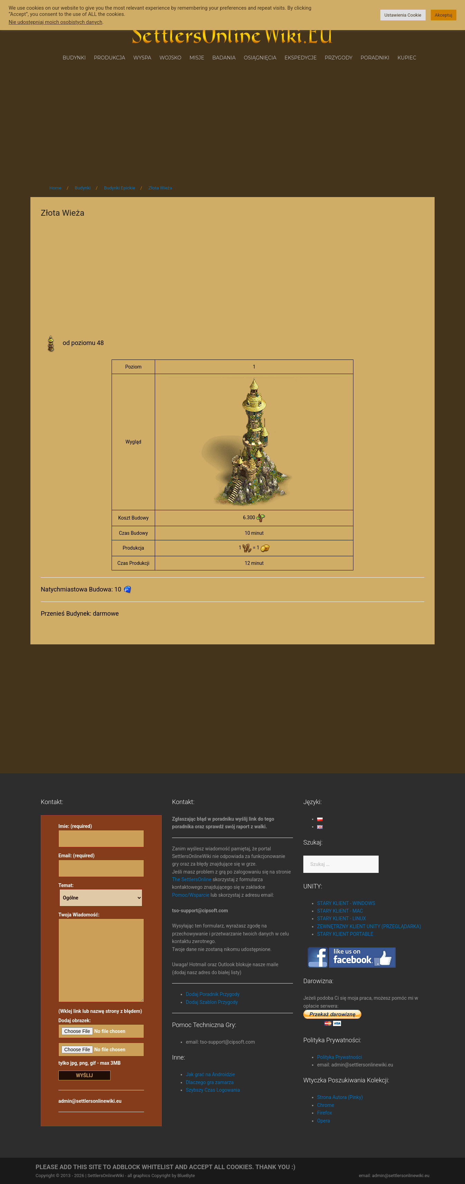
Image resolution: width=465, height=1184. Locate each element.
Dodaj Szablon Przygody (212, 1002)
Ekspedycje (301, 58)
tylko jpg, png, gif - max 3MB (101, 1054)
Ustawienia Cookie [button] (403, 15)
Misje (196, 58)
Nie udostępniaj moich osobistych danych (55, 22)
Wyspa (142, 58)
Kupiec (407, 58)
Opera (323, 1121)
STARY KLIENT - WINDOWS (346, 903)
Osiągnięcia (260, 58)
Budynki (74, 58)
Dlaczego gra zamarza (210, 1082)
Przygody (338, 58)
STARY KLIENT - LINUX (341, 918)
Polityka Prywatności (339, 1057)
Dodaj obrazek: (101, 1028)
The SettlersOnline (191, 879)
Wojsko (170, 58)
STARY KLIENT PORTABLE (345, 934)
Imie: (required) (101, 832)
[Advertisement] (232, 120)
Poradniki (375, 58)
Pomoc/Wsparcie (190, 895)
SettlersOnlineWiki (105, 1175)
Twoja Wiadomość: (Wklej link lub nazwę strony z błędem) (101, 963)
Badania (224, 58)
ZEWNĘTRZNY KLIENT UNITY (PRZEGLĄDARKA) (369, 926)
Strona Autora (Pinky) (340, 1097)
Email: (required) (101, 862)
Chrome (325, 1105)
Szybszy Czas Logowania (213, 1090)
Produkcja (109, 58)
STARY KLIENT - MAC (340, 911)
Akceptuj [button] (443, 15)
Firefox (324, 1113)
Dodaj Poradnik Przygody (212, 994)
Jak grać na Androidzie (210, 1074)
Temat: (100, 894)
